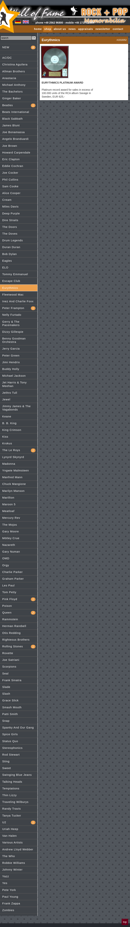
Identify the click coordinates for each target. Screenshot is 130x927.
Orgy (5, 565)
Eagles (7, 260)
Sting (6, 761)
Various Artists (12, 842)
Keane (6, 416)
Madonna (8, 463)
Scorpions (9, 666)
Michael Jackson (14, 375)
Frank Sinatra (11, 680)
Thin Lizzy (9, 795)
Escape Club (11, 280)
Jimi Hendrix (11, 362)
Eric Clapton (11, 159)
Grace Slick (10, 700)
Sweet (6, 768)
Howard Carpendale (16, 152)
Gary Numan (11, 551)
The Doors (9, 226)
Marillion (8, 497)
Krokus (7, 443)
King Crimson (11, 429)
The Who (8, 856)
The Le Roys (18, 450)
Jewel (6, 399)
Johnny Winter (12, 869)
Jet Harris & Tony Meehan (14, 384)
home (38, 28)
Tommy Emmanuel (15, 274)
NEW (18, 47)
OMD (5, 558)
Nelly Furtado (11, 314)
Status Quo (10, 741)
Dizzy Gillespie (12, 331)
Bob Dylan (9, 254)
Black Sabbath (12, 118)
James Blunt (11, 125)
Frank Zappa (11, 903)
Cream (7, 199)
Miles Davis (10, 206)
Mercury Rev (11, 517)
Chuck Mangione (14, 483)
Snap (6, 720)
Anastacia (9, 78)
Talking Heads (12, 781)
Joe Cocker (10, 172)
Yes (4, 883)
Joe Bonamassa (13, 132)
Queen (18, 613)
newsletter (102, 28)
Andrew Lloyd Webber (17, 849)
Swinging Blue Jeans (17, 774)
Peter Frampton (18, 308)
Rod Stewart (11, 754)
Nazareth (8, 544)
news (72, 28)
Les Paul (8, 585)
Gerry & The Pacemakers (11, 323)
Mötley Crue (10, 538)
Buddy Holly (10, 369)
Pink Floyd (18, 599)
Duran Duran (11, 247)
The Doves (10, 233)
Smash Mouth (12, 707)
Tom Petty (9, 592)
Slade (6, 686)
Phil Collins (10, 179)
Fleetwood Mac (13, 294)
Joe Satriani (10, 659)
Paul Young (10, 896)
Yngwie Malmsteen (15, 470)
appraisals (85, 28)
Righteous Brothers (16, 639)
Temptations (10, 788)
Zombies (8, 910)
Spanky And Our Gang (18, 727)
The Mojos (9, 524)
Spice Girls (10, 734)
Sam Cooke (10, 186)
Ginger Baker (11, 98)
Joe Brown (9, 145)
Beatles (18, 105)
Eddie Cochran (12, 165)
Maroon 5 (9, 504)
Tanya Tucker (11, 815)
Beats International (15, 111)
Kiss (5, 436)
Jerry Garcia (11, 348)
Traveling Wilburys (15, 801)
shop (47, 28)
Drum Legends (12, 240)
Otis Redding (11, 632)
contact (118, 28)
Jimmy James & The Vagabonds (16, 408)
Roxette (7, 653)
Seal (5, 673)
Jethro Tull (9, 392)
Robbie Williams (13, 862)
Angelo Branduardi (15, 138)
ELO (5, 267)
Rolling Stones (18, 646)
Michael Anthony (14, 84)
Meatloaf (8, 511)
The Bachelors (12, 91)
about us (60, 28)
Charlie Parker (12, 572)
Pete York (9, 889)
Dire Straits (10, 220)
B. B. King (9, 423)
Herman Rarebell (14, 626)
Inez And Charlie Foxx (18, 301)
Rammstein (10, 619)
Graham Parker (13, 578)
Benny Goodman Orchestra (14, 340)
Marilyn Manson (13, 490)
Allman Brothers (13, 71)
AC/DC (7, 57)
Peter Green (11, 355)
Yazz (5, 876)
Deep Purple (11, 213)
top (125, 921)
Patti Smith (10, 714)
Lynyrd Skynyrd (13, 457)
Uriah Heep (10, 829)
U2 (18, 822)
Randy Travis (11, 808)
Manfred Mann (12, 477)
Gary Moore (10, 531)
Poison (7, 605)
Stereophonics (12, 747)
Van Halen (9, 835)
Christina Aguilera (15, 64)
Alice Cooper (11, 193)
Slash (6, 693)
